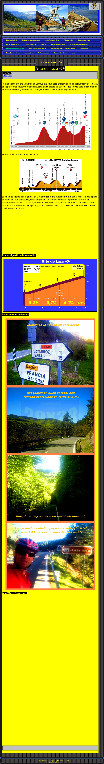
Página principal (11, 40)
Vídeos (74, 53)
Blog (67, 760)
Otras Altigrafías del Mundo (37, 48)
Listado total (29, 53)
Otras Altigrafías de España (15, 48)
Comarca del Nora (84, 40)
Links (52, 760)
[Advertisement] (50, 233)
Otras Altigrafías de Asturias (78, 44)
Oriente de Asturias (30, 44)
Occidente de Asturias (58, 44)
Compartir (7, 75)
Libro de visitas (42, 760)
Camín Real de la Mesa (51, 40)
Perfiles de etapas (43, 53)
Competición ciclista (60, 53)
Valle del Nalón (68, 40)
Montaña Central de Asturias (30, 40)
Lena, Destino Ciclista (13, 53)
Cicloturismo (84, 48)
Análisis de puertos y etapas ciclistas (63, 48)
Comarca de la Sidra (12, 44)
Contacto (60, 760)
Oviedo (43, 44)
